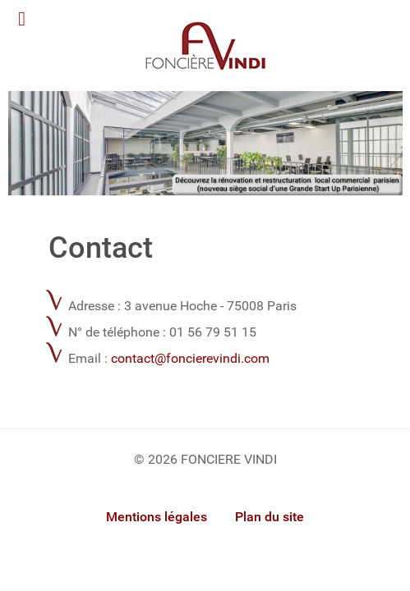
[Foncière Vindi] (205, 142)
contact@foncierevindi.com (190, 358)
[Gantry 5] (205, 46)
